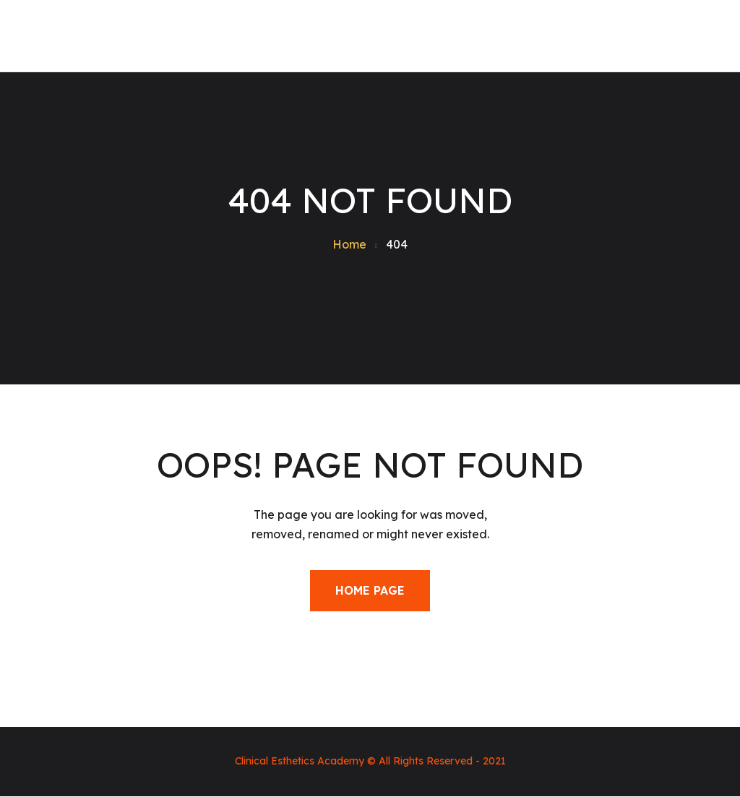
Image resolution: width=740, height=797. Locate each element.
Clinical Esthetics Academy (299, 760)
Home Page (370, 590)
